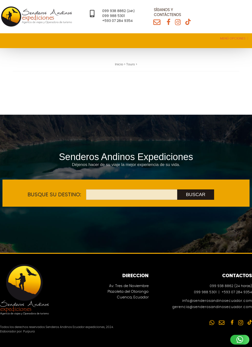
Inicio (119, 64)
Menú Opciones (234, 38)
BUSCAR (195, 194)
